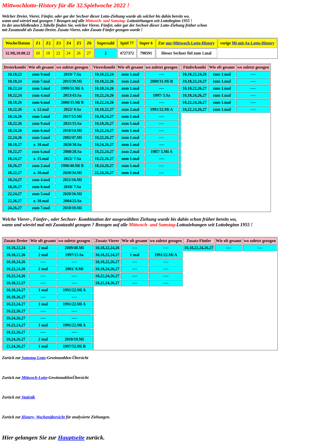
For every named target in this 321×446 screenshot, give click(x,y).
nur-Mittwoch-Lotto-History (190, 43)
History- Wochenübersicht (43, 417)
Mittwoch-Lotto (34, 377)
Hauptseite (71, 437)
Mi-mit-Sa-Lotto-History (253, 43)
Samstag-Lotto (33, 358)
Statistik (28, 397)
